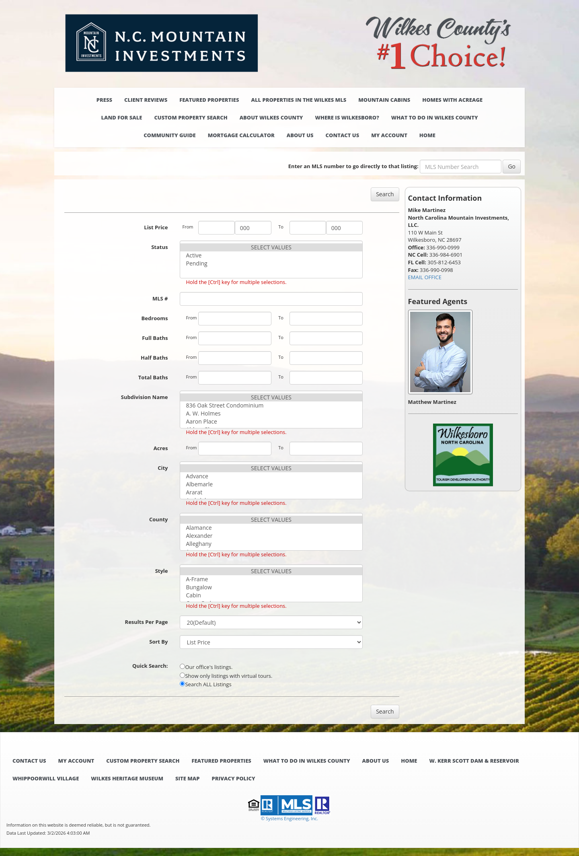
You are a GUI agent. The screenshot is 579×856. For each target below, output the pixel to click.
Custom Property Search (190, 117)
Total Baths (153, 377)
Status (159, 247)
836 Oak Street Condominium (271, 405)
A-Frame (271, 579)
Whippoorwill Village (45, 778)
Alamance (271, 528)
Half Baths (154, 357)
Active (271, 255)
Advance (271, 476)
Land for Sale (121, 117)
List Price (156, 227)
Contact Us (342, 135)
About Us (300, 135)
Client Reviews (145, 99)
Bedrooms (155, 318)
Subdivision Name (144, 397)
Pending (271, 263)
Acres (161, 448)
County (158, 519)
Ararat (271, 492)
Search (385, 194)
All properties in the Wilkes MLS (298, 99)
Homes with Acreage (452, 99)
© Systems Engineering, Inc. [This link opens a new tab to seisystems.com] (289, 818)
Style (161, 570)
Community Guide (170, 135)
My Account (389, 135)
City (163, 467)
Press (104, 99)
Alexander (271, 536)
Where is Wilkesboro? (347, 117)
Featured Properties (209, 99)
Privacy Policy (233, 778)
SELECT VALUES (271, 247)
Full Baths (155, 338)
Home (427, 135)
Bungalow (271, 587)
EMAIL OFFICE (425, 277)
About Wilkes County (271, 117)
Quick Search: (150, 665)
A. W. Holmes (271, 413)
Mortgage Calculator (241, 135)
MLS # (160, 298)
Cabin (271, 595)
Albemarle (271, 484)
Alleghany (271, 544)
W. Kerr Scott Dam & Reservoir (474, 760)
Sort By (158, 641)
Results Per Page (146, 622)
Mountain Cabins (384, 99)
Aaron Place (271, 422)
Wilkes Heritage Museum (127, 778)
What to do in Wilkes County (434, 117)
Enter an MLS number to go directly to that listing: (353, 166)
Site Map (187, 778)
